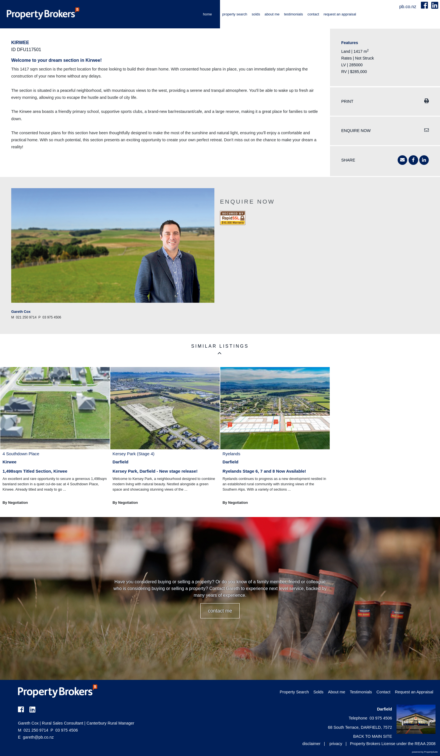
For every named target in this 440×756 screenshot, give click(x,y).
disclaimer (311, 743)
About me (272, 14)
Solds (256, 14)
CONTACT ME (220, 611)
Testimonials (293, 14)
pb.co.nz (408, 6)
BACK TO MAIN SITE (372, 736)
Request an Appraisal (340, 14)
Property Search (234, 14)
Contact (313, 14)
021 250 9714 (33, 730)
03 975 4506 (64, 730)
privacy (335, 743)
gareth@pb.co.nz (38, 737)
